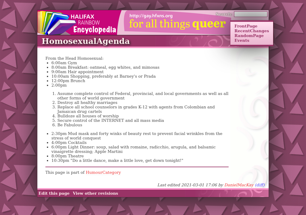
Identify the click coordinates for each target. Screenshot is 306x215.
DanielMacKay (238, 185)
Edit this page (54, 193)
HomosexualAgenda (86, 41)
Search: (224, 14)
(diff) (260, 185)
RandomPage (249, 35)
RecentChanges (251, 30)
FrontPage (245, 26)
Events (241, 40)
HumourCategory (103, 172)
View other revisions (95, 193)
